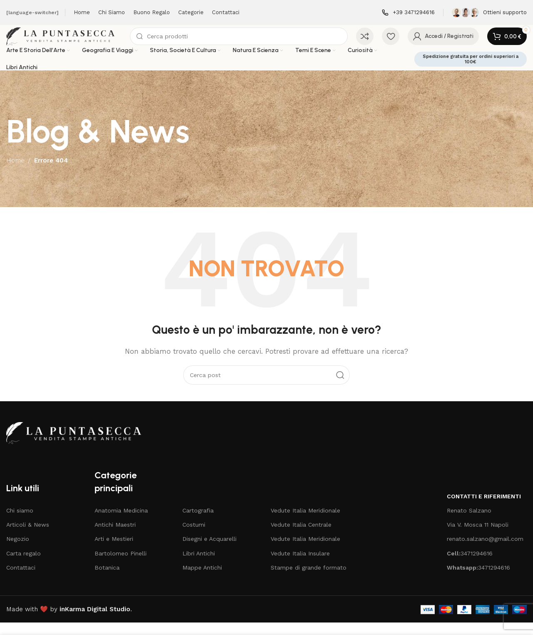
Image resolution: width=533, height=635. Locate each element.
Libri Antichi (198, 565)
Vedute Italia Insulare (300, 565)
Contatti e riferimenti (484, 508)
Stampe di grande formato (308, 580)
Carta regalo (23, 565)
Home (15, 173)
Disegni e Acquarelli (209, 551)
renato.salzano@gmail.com (485, 551)
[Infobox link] (408, 12)
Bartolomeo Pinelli (121, 565)
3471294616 (470, 565)
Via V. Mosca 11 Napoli (477, 537)
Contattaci (20, 580)
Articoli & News (27, 537)
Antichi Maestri (115, 537)
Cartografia (198, 523)
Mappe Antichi (202, 580)
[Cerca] (256, 42)
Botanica (107, 580)
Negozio (17, 551)
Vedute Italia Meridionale (305, 523)
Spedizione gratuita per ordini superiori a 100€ (470, 71)
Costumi (193, 537)
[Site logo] (81, 42)
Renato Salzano (469, 523)
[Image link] (77, 445)
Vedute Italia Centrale (301, 537)
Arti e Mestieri (114, 551)
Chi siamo (19, 523)
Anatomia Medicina (121, 523)
